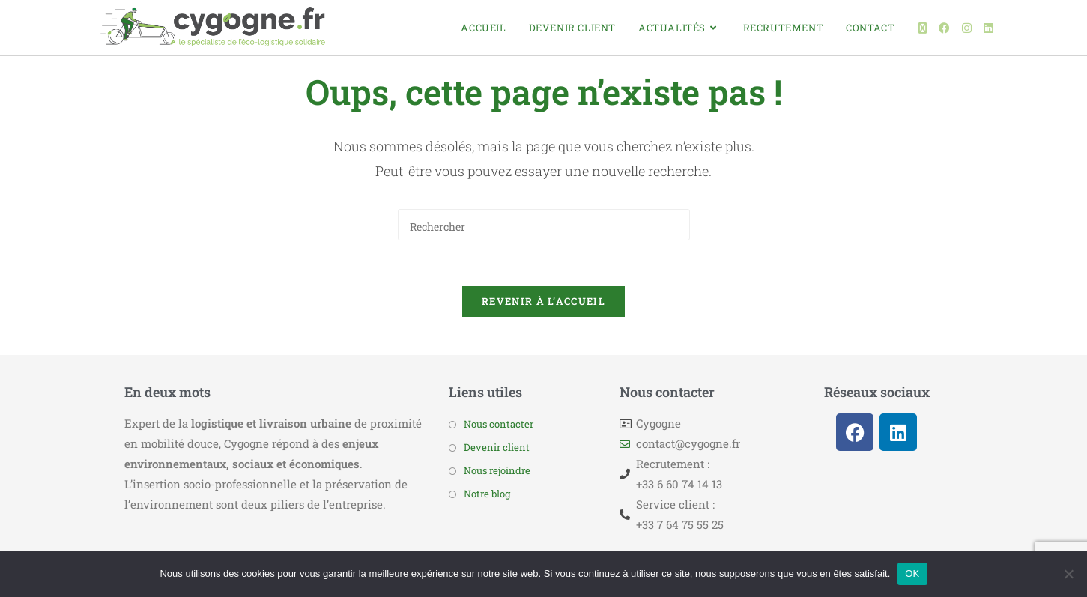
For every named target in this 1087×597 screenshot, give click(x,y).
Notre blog (487, 493)
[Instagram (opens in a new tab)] (967, 28)
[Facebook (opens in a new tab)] (944, 28)
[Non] (1068, 573)
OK (912, 573)
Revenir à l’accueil (543, 301)
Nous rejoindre (497, 470)
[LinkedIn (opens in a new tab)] (988, 28)
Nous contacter (498, 424)
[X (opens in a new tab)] (922, 28)
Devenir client (497, 447)
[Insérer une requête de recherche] (544, 224)
